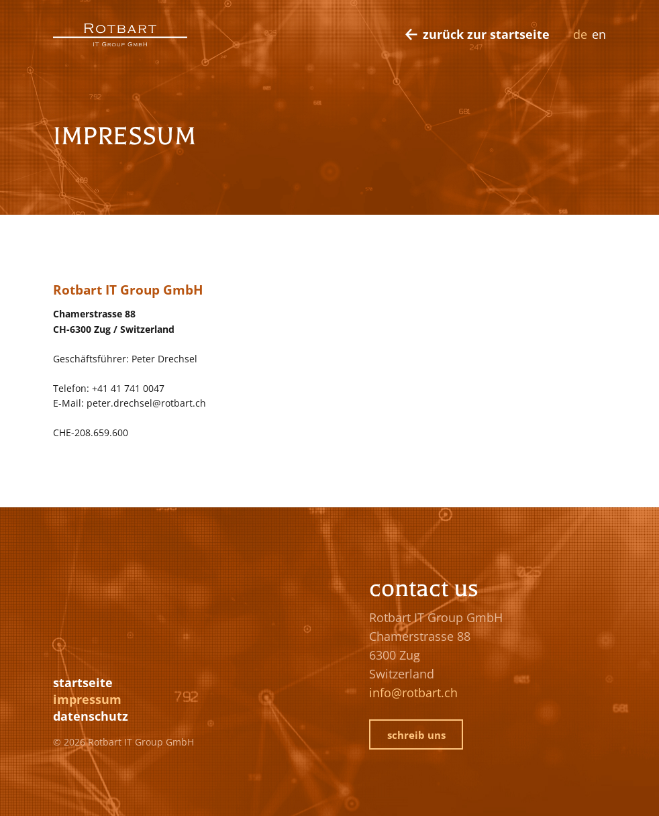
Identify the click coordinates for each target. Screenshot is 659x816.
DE (580, 34)
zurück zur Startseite (486, 34)
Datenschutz (90, 716)
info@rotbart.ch (413, 692)
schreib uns (416, 735)
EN (599, 34)
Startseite (83, 682)
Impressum (87, 699)
